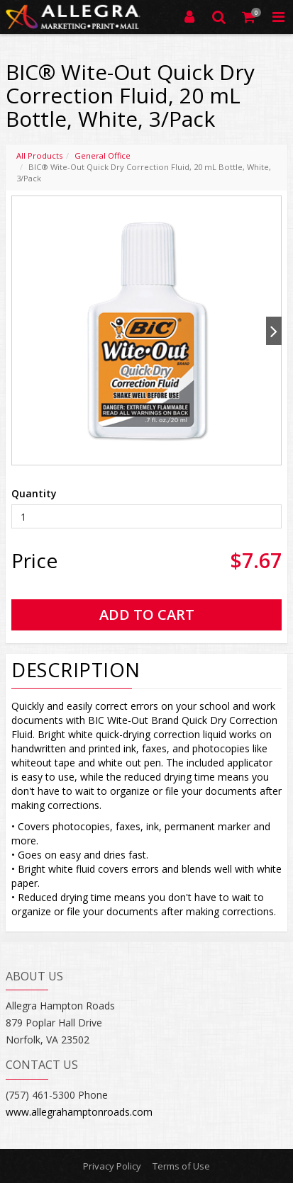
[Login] (189, 17)
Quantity (34, 493)
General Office (102, 155)
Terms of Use (181, 1166)
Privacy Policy (112, 1166)
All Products (39, 155)
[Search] (219, 17)
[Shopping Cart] (249, 17)
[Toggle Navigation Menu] (278, 17)
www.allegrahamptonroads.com (79, 1112)
